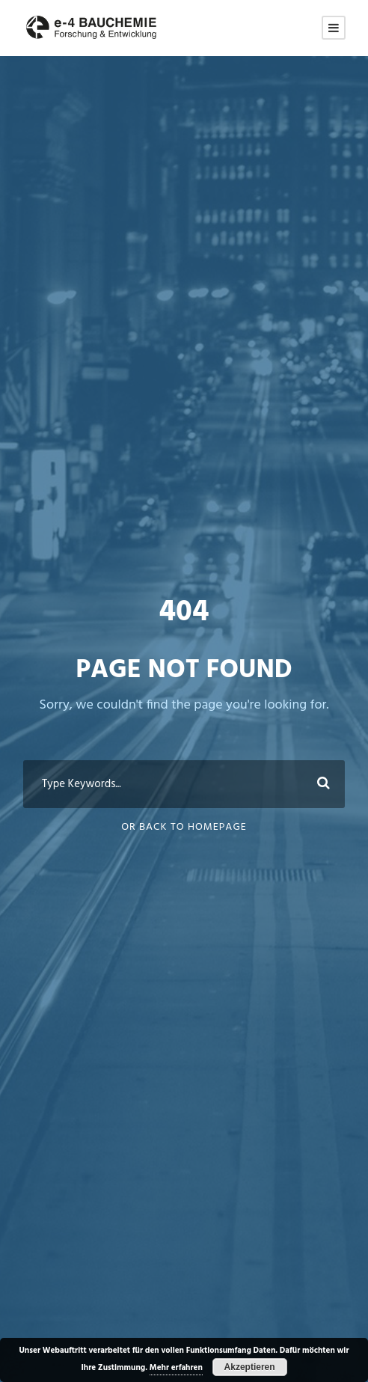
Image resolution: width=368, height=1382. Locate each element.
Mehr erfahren (176, 1368)
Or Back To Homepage (184, 827)
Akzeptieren (249, 1367)
